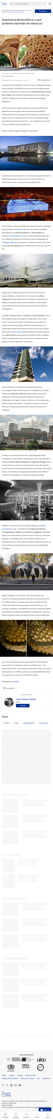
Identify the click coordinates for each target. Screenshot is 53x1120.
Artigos (16, 723)
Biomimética (43, 723)
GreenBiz (15, 681)
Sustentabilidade (29, 723)
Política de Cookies (18, 12)
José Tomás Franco (26, 699)
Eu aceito (43, 11)
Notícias (6, 723)
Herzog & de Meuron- (22, 229)
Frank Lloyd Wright (18, 332)
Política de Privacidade (7, 12)
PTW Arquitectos (16, 236)
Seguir (22, 706)
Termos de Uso (27, 10)
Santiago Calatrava (9, 242)
